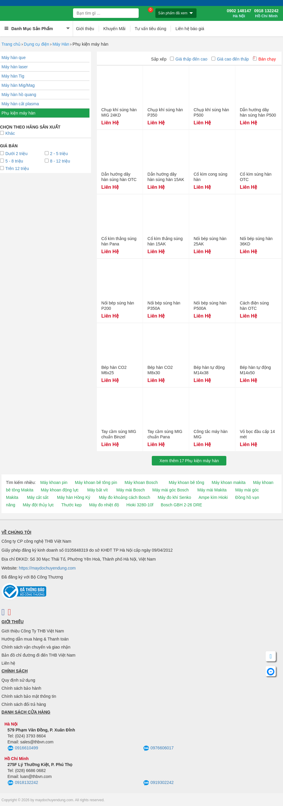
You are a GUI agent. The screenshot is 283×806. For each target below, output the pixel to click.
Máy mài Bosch (130, 490)
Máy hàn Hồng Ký (73, 497)
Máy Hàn (60, 44)
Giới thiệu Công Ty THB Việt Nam (32, 631)
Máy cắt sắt (37, 497)
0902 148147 (239, 13)
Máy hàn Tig (12, 76)
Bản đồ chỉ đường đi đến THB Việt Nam (38, 655)
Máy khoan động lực (60, 490)
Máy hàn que (13, 57)
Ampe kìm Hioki (213, 497)
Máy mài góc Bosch (170, 490)
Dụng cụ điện (36, 44)
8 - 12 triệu (57, 161)
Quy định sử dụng (18, 680)
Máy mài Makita (212, 490)
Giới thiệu (85, 28)
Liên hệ (8, 663)
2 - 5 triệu (56, 153)
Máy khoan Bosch (141, 482)
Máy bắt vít (97, 490)
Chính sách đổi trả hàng (23, 704)
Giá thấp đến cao (188, 59)
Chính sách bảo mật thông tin (28, 696)
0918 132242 (266, 13)
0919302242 (158, 783)
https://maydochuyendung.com (47, 568)
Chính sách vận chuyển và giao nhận (35, 647)
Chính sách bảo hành (21, 688)
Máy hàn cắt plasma (20, 103)
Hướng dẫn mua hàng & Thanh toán (35, 639)
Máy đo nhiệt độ (104, 504)
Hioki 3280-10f (139, 504)
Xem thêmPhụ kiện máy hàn (189, 460)
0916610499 (22, 748)
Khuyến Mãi (114, 28)
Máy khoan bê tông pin (96, 482)
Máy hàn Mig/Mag (18, 85)
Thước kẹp (71, 504)
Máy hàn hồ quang (18, 94)
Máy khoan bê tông (186, 482)
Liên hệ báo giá (189, 28)
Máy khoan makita (229, 482)
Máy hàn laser (14, 66)
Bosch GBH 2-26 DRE (181, 504)
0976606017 (158, 748)
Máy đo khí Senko (174, 497)
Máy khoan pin (53, 482)
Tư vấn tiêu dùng (150, 28)
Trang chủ (11, 44)
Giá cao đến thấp (230, 59)
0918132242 (22, 783)
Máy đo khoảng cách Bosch (124, 497)
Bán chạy (264, 59)
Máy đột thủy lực (38, 504)
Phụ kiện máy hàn (18, 113)
